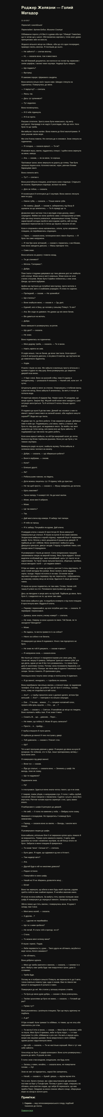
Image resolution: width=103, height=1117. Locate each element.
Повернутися (27, 1110)
